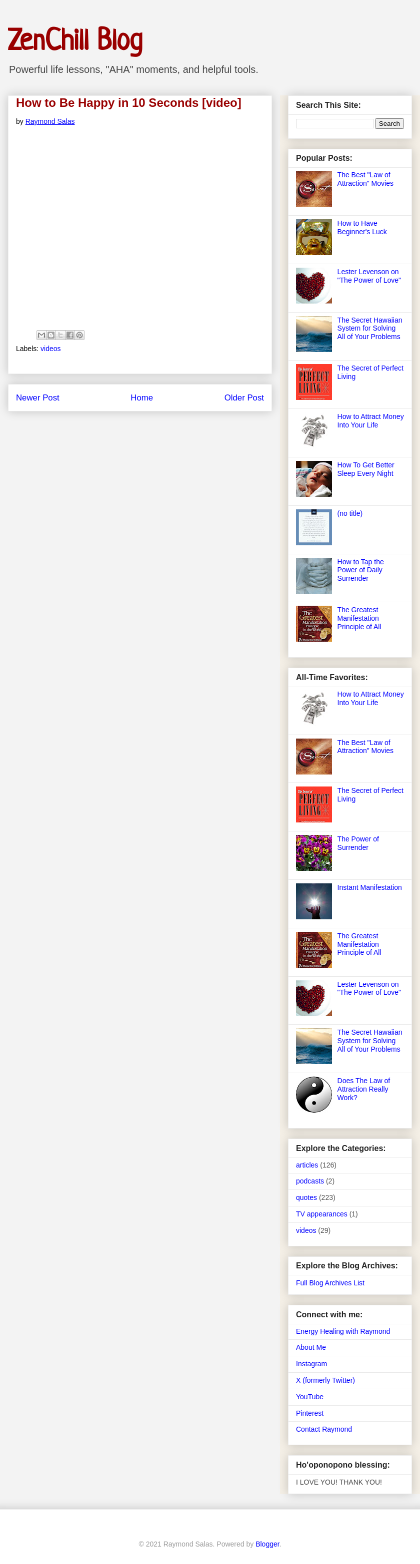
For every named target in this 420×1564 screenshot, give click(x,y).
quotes (306, 1197)
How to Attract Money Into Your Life (371, 420)
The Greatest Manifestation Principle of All (360, 618)
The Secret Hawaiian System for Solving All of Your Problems (370, 328)
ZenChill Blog (75, 42)
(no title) (350, 513)
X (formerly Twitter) (325, 1380)
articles (307, 1165)
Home (141, 397)
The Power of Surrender (358, 843)
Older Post (244, 397)
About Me (311, 1347)
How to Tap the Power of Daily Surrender (361, 570)
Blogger (267, 1544)
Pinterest (310, 1413)
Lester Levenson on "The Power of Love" (369, 276)
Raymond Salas (50, 121)
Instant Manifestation (370, 887)
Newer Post (38, 397)
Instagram (311, 1364)
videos (50, 349)
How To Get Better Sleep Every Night (366, 469)
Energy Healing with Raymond (343, 1331)
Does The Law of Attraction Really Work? (364, 1089)
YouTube (310, 1397)
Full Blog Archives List (330, 1283)
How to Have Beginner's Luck (362, 227)
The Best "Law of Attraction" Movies (366, 179)
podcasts (310, 1181)
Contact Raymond (324, 1429)
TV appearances (322, 1214)
